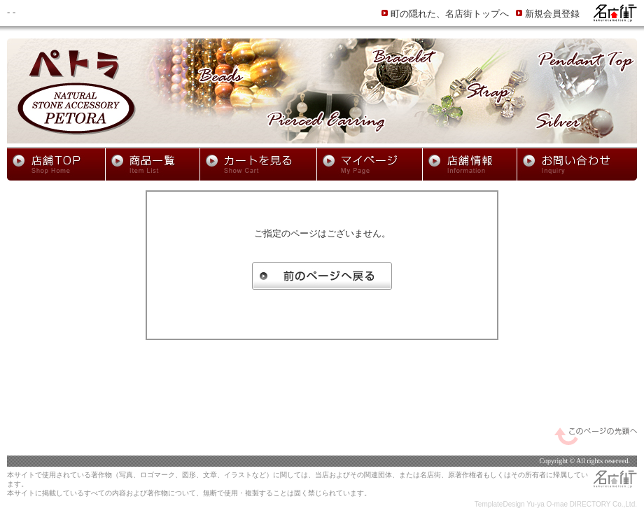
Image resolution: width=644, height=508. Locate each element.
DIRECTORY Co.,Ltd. (603, 504)
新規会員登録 (552, 13)
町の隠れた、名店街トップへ (450, 13)
